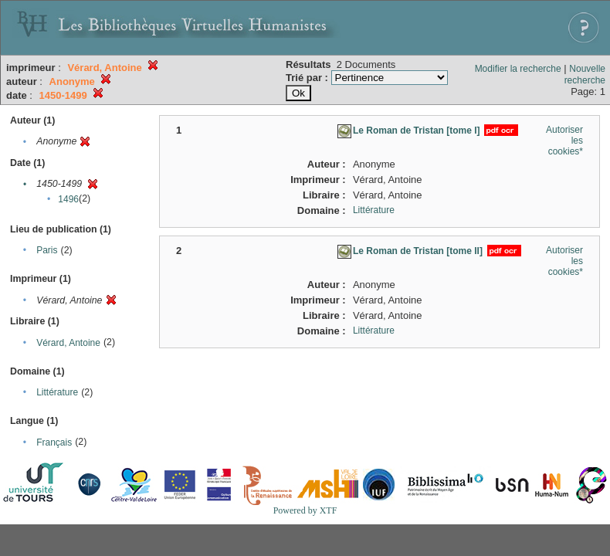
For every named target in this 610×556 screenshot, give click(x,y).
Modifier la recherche (518, 68)
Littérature (57, 392)
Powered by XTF (305, 510)
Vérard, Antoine (68, 342)
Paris (46, 250)
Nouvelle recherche (584, 74)
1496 (68, 199)
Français (54, 442)
